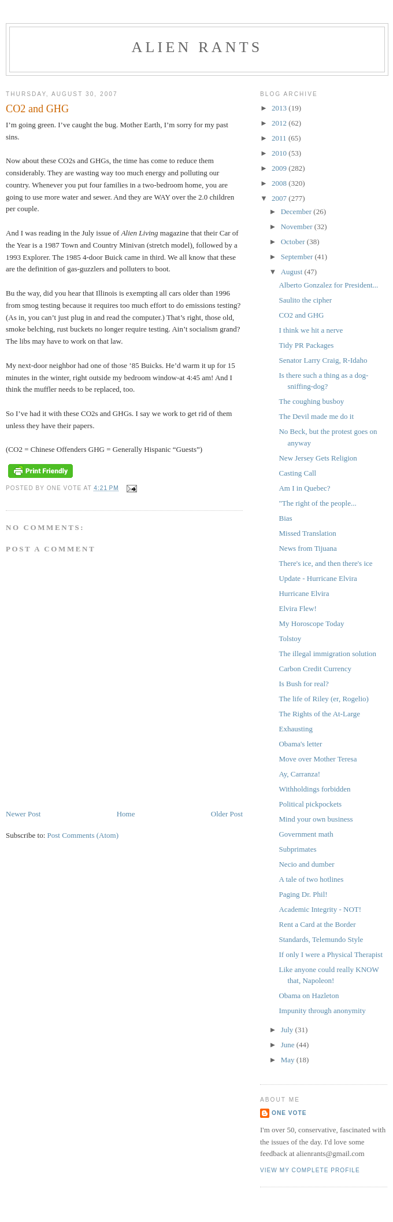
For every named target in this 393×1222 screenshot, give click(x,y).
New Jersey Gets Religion (318, 458)
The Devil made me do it (316, 416)
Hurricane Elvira (304, 593)
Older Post (227, 813)
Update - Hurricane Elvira (318, 578)
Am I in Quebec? (304, 488)
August (293, 271)
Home (126, 813)
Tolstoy (290, 638)
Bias (285, 518)
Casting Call (297, 473)
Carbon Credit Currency (315, 668)
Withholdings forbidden (314, 789)
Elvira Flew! (297, 608)
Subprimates (297, 849)
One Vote (289, 1113)
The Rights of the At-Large (319, 713)
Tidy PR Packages (306, 345)
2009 (280, 168)
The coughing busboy (311, 401)
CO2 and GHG (301, 315)
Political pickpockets (310, 804)
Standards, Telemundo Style (321, 939)
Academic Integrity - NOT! (320, 909)
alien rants (197, 47)
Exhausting (296, 728)
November (297, 226)
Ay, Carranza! (299, 774)
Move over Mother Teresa (318, 758)
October (294, 241)
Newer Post (23, 813)
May (288, 1059)
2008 (280, 183)
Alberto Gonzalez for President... (328, 285)
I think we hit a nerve (311, 330)
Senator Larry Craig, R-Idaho (323, 360)
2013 (280, 108)
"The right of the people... (317, 503)
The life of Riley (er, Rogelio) (323, 698)
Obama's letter (300, 743)
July (288, 1029)
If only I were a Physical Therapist (331, 954)
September (298, 256)
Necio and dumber (306, 864)
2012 (280, 123)
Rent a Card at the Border (317, 924)
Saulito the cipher (305, 300)
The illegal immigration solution (327, 653)
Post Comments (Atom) (83, 835)
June (288, 1044)
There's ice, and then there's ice (325, 563)
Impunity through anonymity (322, 1010)
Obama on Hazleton (309, 995)
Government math (306, 834)
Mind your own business (316, 819)
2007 (280, 198)
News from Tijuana (307, 548)
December (297, 211)
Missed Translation (307, 533)
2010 (280, 153)
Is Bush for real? (303, 683)
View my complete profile (310, 1170)
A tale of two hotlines (311, 879)
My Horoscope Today (311, 623)
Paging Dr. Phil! (303, 894)
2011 (280, 138)
